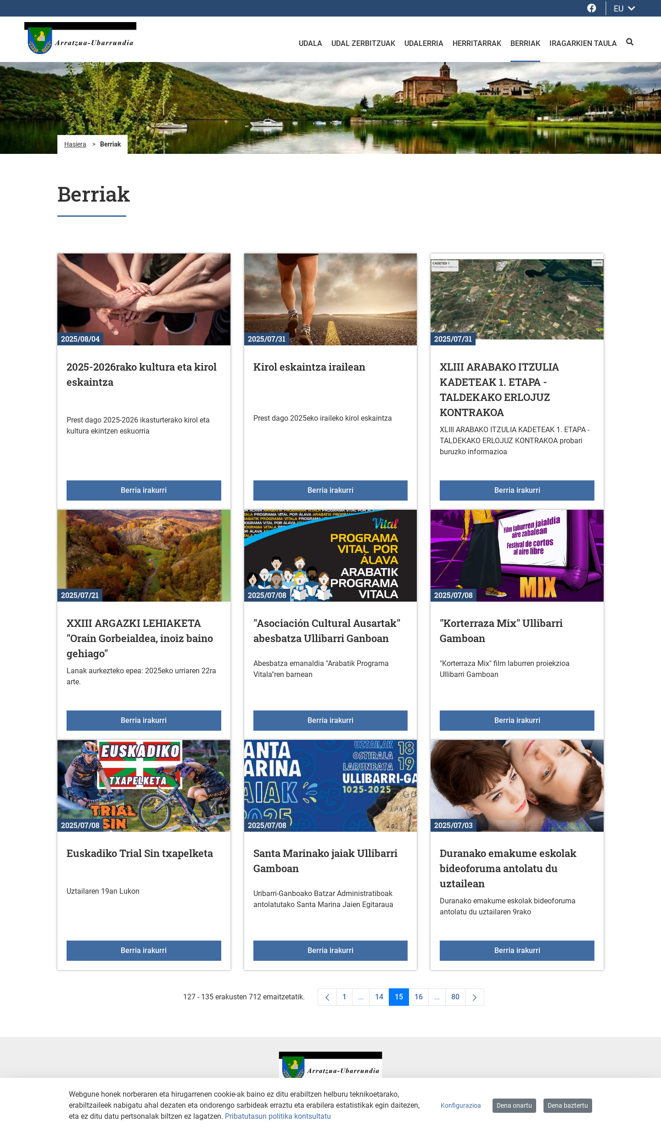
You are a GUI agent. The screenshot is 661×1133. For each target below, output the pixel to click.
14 (382, 999)
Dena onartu (514, 1105)
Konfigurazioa (461, 1105)
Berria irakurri (171, 490)
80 (458, 999)
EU (624, 8)
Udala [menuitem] (310, 43)
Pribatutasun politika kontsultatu (278, 1116)
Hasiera (75, 144)
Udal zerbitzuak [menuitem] (363, 43)
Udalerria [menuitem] (423, 43)
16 (422, 999)
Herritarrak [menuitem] (477, 43)
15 (402, 999)
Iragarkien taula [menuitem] (583, 43)
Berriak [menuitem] (525, 43)
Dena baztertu (568, 1105)
